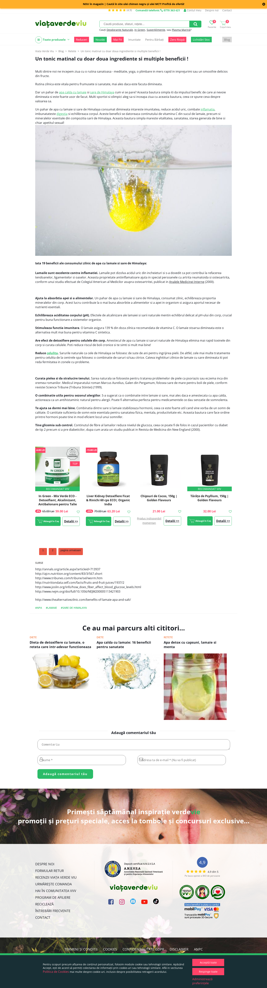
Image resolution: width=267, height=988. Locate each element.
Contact (227, 10)
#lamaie (51, 607)
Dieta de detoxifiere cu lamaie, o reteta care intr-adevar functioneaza (60, 644)
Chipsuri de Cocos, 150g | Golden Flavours (159, 498)
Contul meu (192, 10)
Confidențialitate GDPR (143, 950)
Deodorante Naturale (120, 30)
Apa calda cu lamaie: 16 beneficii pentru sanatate (124, 644)
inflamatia (208, 109)
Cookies (110, 950)
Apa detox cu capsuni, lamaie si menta (190, 644)
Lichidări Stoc (201, 39)
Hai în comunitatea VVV (55, 892)
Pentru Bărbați (154, 39)
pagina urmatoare (70, 550)
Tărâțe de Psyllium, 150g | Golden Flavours (209, 498)
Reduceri (81, 39)
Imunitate (134, 39)
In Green (139, 30)
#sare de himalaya (74, 607)
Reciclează (44, 905)
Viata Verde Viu (44, 51)
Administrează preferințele (202, 981)
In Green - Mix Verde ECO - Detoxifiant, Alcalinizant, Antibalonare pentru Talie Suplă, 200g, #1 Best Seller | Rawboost (57, 504)
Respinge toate (208, 971)
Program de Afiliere (52, 899)
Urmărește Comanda (53, 885)
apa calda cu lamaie (72, 92)
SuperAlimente (156, 30)
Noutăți (100, 39)
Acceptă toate (208, 962)
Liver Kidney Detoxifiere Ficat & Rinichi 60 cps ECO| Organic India (108, 500)
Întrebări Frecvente (52, 912)
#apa (38, 607)
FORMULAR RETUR (49, 872)
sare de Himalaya (102, 92)
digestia (62, 114)
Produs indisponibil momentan (149, 521)
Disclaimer (179, 950)
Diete (33, 637)
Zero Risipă (177, 39)
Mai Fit (117, 39)
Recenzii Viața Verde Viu (56, 879)
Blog (227, 39)
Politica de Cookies (56, 972)
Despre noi (212, 10)
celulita (52, 353)
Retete (168, 637)
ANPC (198, 950)
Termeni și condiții (81, 950)
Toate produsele (52, 39)
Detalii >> (71, 521)
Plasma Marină (181, 30)
